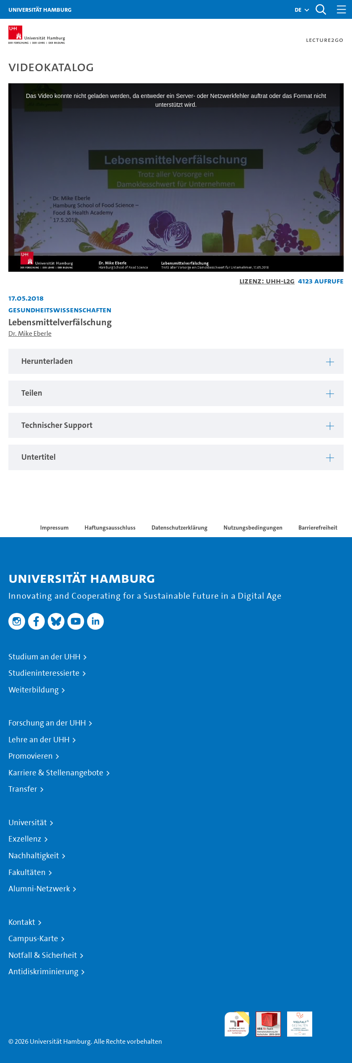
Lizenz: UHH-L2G (267, 280)
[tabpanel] (176, 361)
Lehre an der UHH (38, 739)
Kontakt (21, 922)
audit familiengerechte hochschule (236, 1024)
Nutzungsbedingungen (253, 527)
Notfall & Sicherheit (42, 955)
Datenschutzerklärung (180, 527)
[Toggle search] (320, 9)
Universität (27, 822)
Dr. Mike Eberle (29, 333)
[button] (298, 10)
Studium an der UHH (44, 656)
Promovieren (30, 756)
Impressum (54, 527)
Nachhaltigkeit (33, 855)
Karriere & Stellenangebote (55, 772)
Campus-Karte (33, 938)
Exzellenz (24, 839)
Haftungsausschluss (110, 527)
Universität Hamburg (40, 9)
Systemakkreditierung (331, 1016)
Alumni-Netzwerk (39, 888)
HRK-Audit (295, 1021)
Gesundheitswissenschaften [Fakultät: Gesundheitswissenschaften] (59, 309)
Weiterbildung (33, 690)
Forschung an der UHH (47, 723)
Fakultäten (27, 872)
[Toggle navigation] (341, 9)
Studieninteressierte (44, 673)
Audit (264, 1016)
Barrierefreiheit (317, 527)
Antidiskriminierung (43, 971)
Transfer (22, 789)
